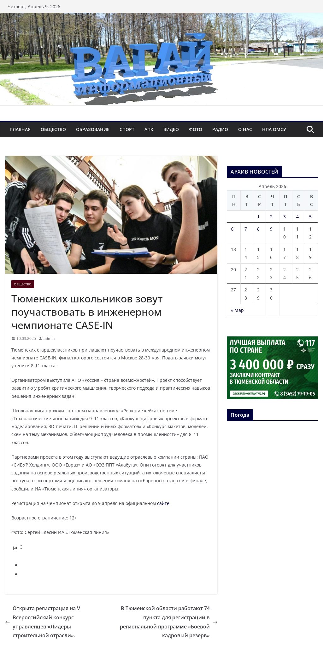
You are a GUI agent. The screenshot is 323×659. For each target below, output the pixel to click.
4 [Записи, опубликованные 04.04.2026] (297, 217)
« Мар (237, 310)
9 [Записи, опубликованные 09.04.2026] (271, 229)
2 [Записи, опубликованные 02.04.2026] (271, 217)
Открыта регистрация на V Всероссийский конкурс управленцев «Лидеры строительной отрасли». (42, 622)
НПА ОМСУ (274, 129)
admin (49, 338)
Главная (20, 129)
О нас (245, 129)
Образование (92, 129)
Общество (53, 129)
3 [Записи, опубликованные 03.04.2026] (284, 217)
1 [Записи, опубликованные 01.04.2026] (258, 217)
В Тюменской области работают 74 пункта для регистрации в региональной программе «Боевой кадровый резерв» (168, 622)
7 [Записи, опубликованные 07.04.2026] (245, 229)
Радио (220, 129)
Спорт (127, 129)
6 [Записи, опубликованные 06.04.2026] (232, 229)
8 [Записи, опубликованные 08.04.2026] (258, 229)
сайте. (164, 503)
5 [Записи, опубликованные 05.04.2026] (310, 217)
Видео (171, 129)
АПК (148, 129)
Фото (195, 129)
